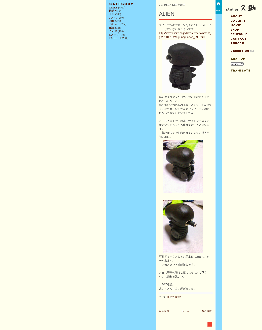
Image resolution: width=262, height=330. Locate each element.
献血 (112, 27)
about (236, 16)
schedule (239, 34)
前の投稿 (207, 311)
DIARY (113, 7)
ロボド (113, 31)
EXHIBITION (117, 38)
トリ (112, 14)
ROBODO (237, 43)
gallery (238, 20)
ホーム (185, 311)
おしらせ (114, 24)
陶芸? (112, 10)
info (218, 10)
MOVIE (236, 25)
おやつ (113, 17)
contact (239, 38)
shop (235, 29)
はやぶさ (114, 34)
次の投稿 (164, 311)
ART (111, 21)
